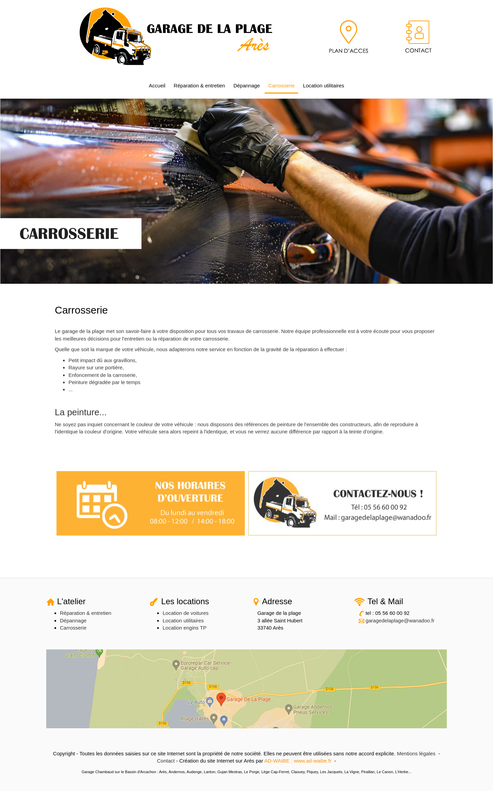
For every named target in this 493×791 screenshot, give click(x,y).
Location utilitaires (323, 85)
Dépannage (246, 85)
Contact (166, 761)
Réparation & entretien (199, 85)
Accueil (157, 85)
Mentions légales (416, 753)
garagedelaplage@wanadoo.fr (400, 620)
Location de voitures (185, 613)
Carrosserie (281, 85)
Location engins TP (184, 628)
